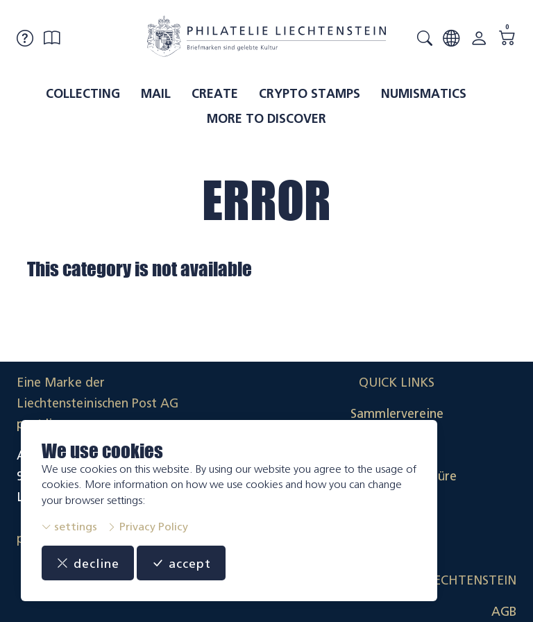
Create (215, 93)
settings (69, 526)
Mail (156, 93)
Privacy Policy (147, 526)
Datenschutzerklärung (453, 476)
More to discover (266, 118)
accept (181, 563)
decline (87, 563)
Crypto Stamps (309, 93)
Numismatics (423, 93)
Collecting (83, 93)
